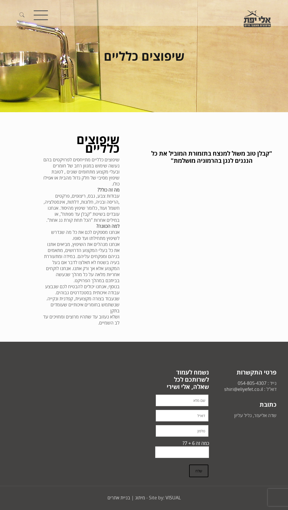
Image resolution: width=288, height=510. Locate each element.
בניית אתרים (118, 497)
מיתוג (140, 497)
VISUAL (173, 497)
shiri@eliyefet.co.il (243, 389)
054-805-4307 (252, 383)
